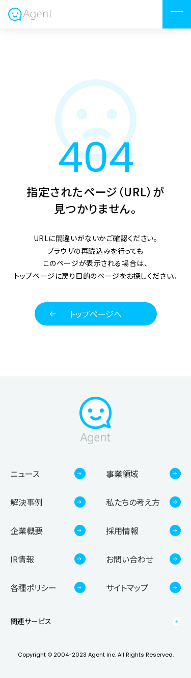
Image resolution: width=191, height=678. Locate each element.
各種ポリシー (33, 587)
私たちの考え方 (133, 502)
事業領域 (122, 473)
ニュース (25, 473)
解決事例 (26, 502)
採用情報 (122, 530)
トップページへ (95, 314)
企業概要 (26, 530)
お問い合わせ (129, 559)
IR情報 (22, 559)
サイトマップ (127, 587)
